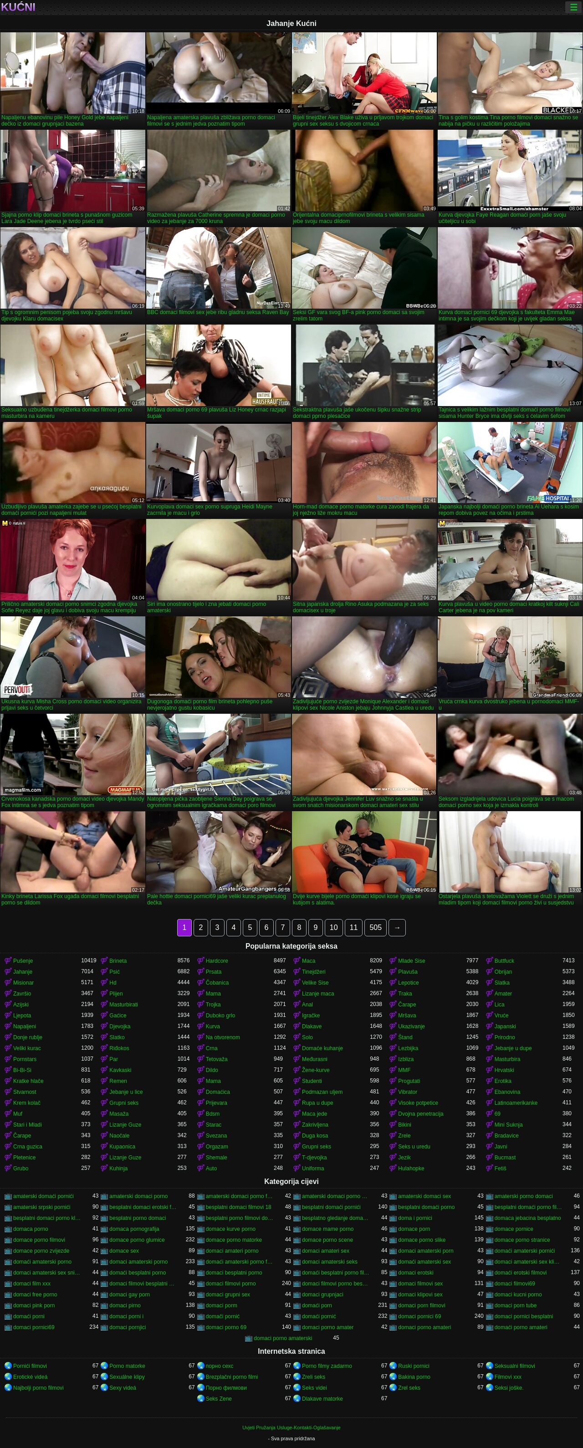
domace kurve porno (231, 1229)
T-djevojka (314, 1157)
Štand (405, 1037)
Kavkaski (120, 1070)
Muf (17, 1114)
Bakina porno (414, 1377)
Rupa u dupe (317, 1103)
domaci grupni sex (228, 1294)
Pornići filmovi (30, 1366)
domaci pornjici (127, 1327)
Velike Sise (315, 983)
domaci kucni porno (518, 1294)
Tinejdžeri (314, 972)
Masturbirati (123, 1004)
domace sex (124, 1251)
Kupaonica (122, 1146)
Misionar (23, 983)
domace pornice (514, 1229)
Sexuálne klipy (126, 1377)
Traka (405, 994)
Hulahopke (411, 1168)
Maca (308, 961)
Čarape (407, 1004)
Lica (500, 1004)
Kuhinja (118, 1168)
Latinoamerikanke (516, 1103)
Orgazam (217, 1146)
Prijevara (216, 1103)
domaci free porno (35, 1294)
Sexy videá (122, 1388)
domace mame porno (327, 1229)
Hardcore (217, 961)
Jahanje (22, 972)
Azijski (21, 1004)
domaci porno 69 (226, 1327)
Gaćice (117, 1015)
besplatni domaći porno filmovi (529, 1207)
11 (354, 927)
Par (113, 1059)
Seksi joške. (509, 1388)
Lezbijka (408, 1048)
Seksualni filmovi (515, 1366)
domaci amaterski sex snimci (47, 1273)
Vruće (502, 1015)
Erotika (503, 1081)
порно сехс (220, 1366)
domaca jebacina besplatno (528, 1218)
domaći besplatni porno (137, 1273)
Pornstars (24, 1059)
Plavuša (408, 972)
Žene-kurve (316, 1070)
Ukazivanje (411, 1026)
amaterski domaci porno (138, 1196)
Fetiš (500, 1168)
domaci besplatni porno (234, 1273)
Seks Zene (219, 1399)
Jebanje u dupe (513, 1048)
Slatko (116, 1037)
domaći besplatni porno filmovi (336, 1273)
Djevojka (119, 1026)
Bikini (404, 1125)
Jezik (404, 1157)
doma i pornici (415, 1218)
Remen (118, 1081)
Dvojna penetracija (420, 1114)
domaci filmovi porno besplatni (336, 1283)
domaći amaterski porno (42, 1262)
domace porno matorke (234, 1240)
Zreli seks (313, 1377)
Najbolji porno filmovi (38, 1388)
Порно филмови (226, 1388)
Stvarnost (24, 1092)
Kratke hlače (28, 1081)
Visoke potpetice (418, 1103)
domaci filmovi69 (515, 1283)
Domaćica (218, 1092)
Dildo (212, 1070)
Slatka (502, 983)
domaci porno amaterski (283, 1338)
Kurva (213, 1026)
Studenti (312, 1081)
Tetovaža (217, 1059)
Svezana (216, 1136)
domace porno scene (327, 1240)
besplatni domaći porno (426, 1207)
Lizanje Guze (125, 1125)
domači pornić (223, 1316)
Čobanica (217, 983)
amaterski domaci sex (424, 1196)
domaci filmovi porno (231, 1283)
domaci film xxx (32, 1283)
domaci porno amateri (424, 1327)
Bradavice (507, 1136)
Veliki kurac (27, 1048)
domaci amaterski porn (425, 1251)
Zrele (404, 1136)
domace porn (414, 1229)
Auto (211, 1168)
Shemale (216, 1157)
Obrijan (503, 972)
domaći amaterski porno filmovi (240, 1262)
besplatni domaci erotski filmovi (143, 1207)
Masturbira (508, 1059)
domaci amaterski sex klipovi (529, 1262)
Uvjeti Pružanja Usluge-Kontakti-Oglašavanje (291, 1427)
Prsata (214, 972)
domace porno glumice (136, 1240)
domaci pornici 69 (419, 1316)
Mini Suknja (509, 1125)
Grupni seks (123, 1103)
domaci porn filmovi (421, 1305)
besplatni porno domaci (137, 1218)
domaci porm (221, 1305)
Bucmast (505, 1157)
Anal (307, 1004)
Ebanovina (508, 1092)
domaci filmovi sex (420, 1283)
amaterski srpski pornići (41, 1207)
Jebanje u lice (126, 1092)
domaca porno (30, 1229)
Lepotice (408, 983)
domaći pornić (319, 1316)
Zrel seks (409, 1388)
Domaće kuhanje (322, 1048)
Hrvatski (504, 1070)
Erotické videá (30, 1377)
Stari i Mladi (27, 1125)
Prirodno (505, 1037)
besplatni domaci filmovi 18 (238, 1207)
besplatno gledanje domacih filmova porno (336, 1218)
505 (375, 927)
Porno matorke (127, 1366)
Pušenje (23, 961)
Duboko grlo (220, 1015)
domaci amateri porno (232, 1251)
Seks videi (314, 1388)
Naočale (119, 1136)
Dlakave (312, 1026)
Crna (212, 1048)
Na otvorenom (223, 1037)
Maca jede (314, 1114)
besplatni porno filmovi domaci (240, 1218)
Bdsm (213, 1114)
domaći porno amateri (521, 1327)
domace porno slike (421, 1240)
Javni (501, 1146)
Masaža (118, 1114)
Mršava (407, 1015)
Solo (307, 1037)
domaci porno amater (327, 1327)
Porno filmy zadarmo (327, 1366)
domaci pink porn (34, 1305)
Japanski (505, 1026)
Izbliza (406, 1059)
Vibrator (407, 1092)
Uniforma (313, 1168)
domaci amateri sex (325, 1251)
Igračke (311, 1015)
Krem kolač (27, 1103)
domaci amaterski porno (138, 1262)
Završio (22, 994)
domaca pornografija (134, 1229)
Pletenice (24, 1157)
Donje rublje (27, 1037)
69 (498, 1114)
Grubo (20, 1168)
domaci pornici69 (34, 1327)
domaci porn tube (516, 1305)
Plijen (116, 994)
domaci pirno (125, 1305)
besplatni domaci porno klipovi (47, 1218)
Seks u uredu (414, 1146)
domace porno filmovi (39, 1240)
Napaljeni (24, 1026)
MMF (404, 1070)
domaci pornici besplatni (524, 1316)
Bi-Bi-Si (22, 1070)
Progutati (409, 1081)
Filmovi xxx (508, 1377)
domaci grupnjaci (322, 1294)
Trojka (213, 1004)
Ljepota (22, 1015)
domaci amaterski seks (330, 1262)
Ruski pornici (414, 1366)
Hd (112, 983)
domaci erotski (415, 1273)
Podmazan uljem (322, 1092)
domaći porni (29, 1316)
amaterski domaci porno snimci (336, 1196)
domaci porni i (126, 1316)
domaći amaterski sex (424, 1262)
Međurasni (314, 1059)
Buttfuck (504, 961)
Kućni (18, 7)
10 (334, 927)
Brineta (118, 961)
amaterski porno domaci (524, 1196)
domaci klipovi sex (420, 1294)
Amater (503, 994)
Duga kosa (315, 1136)
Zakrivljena (315, 1125)
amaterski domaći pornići (43, 1196)
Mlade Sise (411, 961)
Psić (114, 972)
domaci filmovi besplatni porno (143, 1283)
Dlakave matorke (322, 1399)
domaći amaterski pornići (525, 1251)
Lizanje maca (318, 994)
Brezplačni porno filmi (232, 1377)
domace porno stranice (522, 1240)
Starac (214, 1125)
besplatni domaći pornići (331, 1207)
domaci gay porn (129, 1294)
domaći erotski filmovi (521, 1273)
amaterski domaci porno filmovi (240, 1196)
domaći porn (317, 1305)
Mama (213, 994)
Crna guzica (27, 1146)
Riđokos (119, 1048)
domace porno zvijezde (41, 1251)
